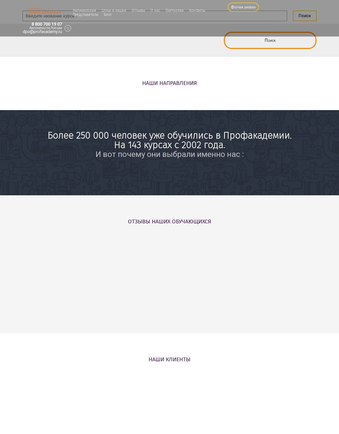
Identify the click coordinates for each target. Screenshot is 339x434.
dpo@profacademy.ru (42, 32)
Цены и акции (113, 10)
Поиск (270, 40)
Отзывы (138, 10)
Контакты (197, 10)
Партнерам (175, 10)
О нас (155, 10)
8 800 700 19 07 (47, 24)
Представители (86, 15)
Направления (84, 10)
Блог (108, 15)
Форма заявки (243, 7)
